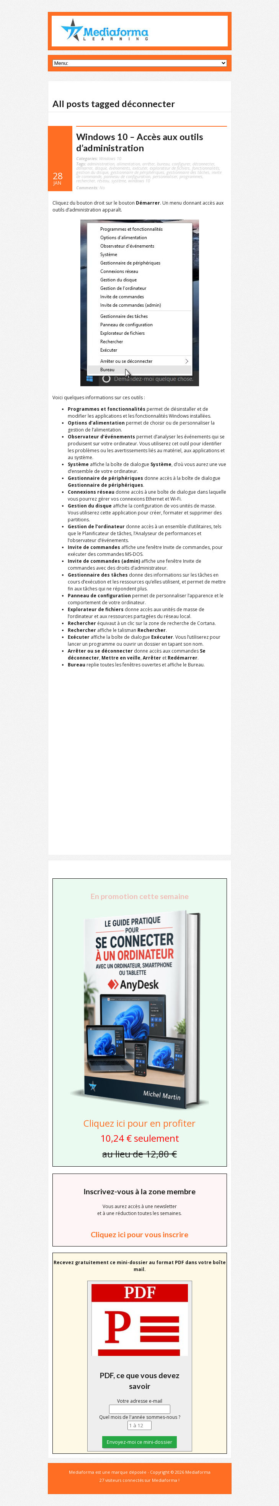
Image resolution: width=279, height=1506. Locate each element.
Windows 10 (110, 158)
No (90, 187)
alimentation (128, 164)
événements (119, 168)
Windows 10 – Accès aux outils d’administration (139, 142)
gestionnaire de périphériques (137, 172)
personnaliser (165, 176)
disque (101, 168)
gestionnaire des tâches (187, 172)
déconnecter (203, 164)
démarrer (84, 168)
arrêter (148, 164)
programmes (190, 176)
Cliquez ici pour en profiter (139, 1123)
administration (100, 164)
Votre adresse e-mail (139, 1401)
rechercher (85, 180)
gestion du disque (92, 172)
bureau (163, 164)
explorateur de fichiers (170, 168)
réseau (103, 180)
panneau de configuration (127, 176)
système (118, 180)
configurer (181, 164)
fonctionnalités (205, 168)
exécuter (139, 168)
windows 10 (139, 180)
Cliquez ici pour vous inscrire (139, 1234)
